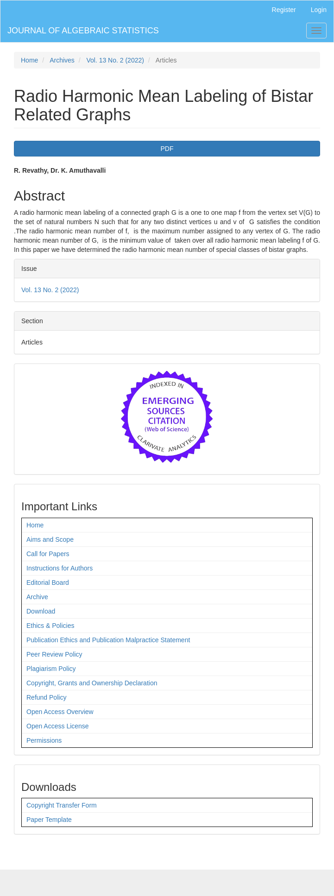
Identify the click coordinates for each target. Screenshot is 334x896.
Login (319, 9)
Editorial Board (47, 582)
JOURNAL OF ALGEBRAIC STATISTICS (83, 30)
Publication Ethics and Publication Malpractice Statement (108, 640)
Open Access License (57, 726)
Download (40, 611)
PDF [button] (167, 148)
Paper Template (49, 819)
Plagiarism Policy (51, 668)
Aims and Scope (50, 539)
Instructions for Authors (59, 568)
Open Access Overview (60, 711)
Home (29, 60)
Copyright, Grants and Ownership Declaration (91, 683)
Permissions (44, 740)
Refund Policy (46, 697)
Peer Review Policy (54, 654)
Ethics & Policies (50, 625)
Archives (62, 60)
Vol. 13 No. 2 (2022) (115, 60)
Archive (37, 597)
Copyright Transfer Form (61, 805)
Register (284, 9)
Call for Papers (47, 554)
